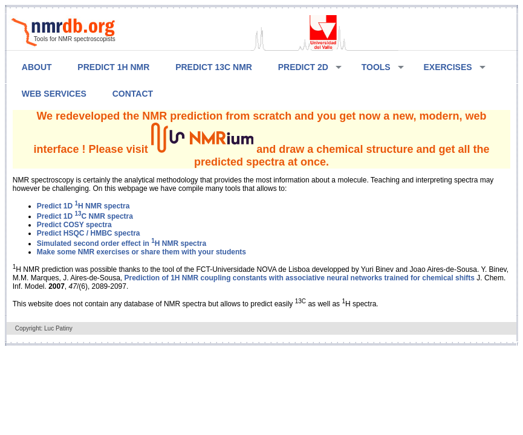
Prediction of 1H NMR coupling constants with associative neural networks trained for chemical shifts (300, 278)
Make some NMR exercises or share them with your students (141, 252)
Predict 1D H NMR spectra (83, 206)
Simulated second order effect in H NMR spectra (121, 243)
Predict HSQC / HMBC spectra (88, 233)
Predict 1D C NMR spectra (85, 216)
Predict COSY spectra (74, 225)
